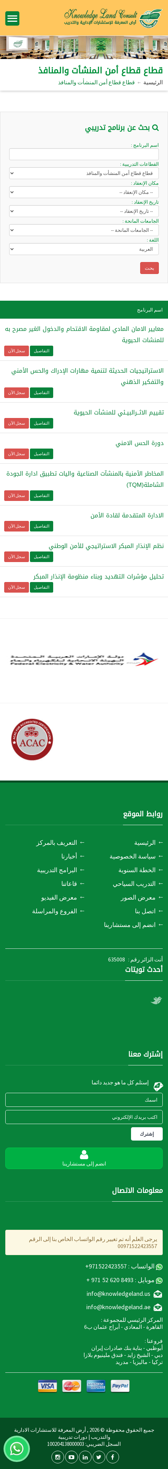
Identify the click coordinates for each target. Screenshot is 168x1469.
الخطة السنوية (137, 870)
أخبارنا (69, 856)
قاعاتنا (69, 884)
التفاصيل (41, 350)
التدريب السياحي (134, 884)
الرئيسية (153, 82)
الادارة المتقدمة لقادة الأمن (127, 515)
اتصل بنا (145, 911)
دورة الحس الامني (140, 443)
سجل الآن (16, 350)
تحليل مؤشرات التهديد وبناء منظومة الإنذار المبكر (98, 576)
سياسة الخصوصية (133, 856)
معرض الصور (138, 897)
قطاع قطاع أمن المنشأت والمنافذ (96, 82)
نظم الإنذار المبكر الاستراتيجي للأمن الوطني (106, 545)
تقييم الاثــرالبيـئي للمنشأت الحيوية (119, 412)
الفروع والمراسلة (54, 911)
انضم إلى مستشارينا (130, 925)
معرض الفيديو (59, 897)
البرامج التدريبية (57, 870)
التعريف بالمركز (56, 842)
